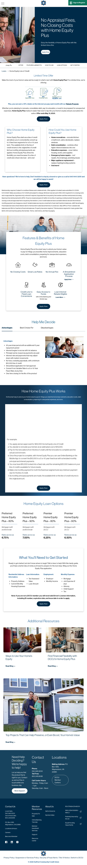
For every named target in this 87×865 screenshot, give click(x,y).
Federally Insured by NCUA (73, 818)
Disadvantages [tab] (47, 328)
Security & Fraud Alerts (49, 858)
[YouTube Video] (43, 421)
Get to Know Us (50, 811)
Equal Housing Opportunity (73, 824)
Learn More (59, 297)
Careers (7, 832)
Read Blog (9, 666)
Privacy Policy (9, 858)
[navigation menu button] (3, 4)
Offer (20, 65)
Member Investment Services (35, 828)
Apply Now (45, 52)
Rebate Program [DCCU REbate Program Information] (72, 104)
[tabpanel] (43, 355)
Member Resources (37, 807)
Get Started (75, 65)
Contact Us (10, 806)
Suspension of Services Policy (27, 858)
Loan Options (62, 65)
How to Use (49, 65)
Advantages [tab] (7, 328)
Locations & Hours (11, 828)
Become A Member (11, 836)
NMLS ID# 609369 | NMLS (73, 811)
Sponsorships (49, 815)
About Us (49, 806)
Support (34, 834)
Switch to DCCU (77, 858)
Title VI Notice (64, 858)
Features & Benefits (34, 65)
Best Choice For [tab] (26, 328)
